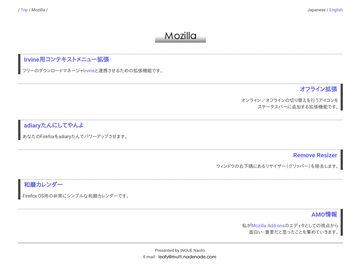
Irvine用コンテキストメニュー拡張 (66, 59)
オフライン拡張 (318, 89)
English (336, 9)
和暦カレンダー (43, 185)
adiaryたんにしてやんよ (54, 125)
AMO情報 (324, 214)
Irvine (89, 71)
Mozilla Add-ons (268, 226)
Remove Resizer (315, 155)
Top (24, 9)
